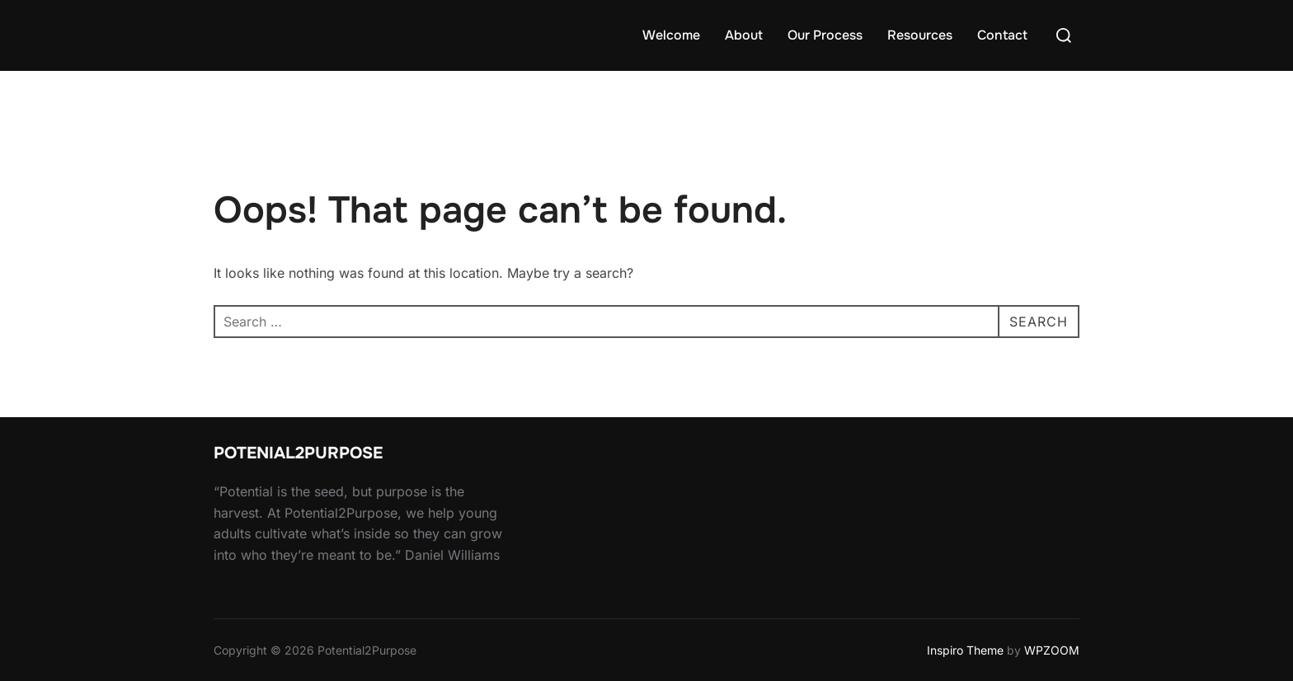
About (744, 35)
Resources (919, 35)
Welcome (671, 35)
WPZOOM (1051, 650)
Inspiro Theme (965, 650)
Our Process (825, 35)
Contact (1002, 35)
